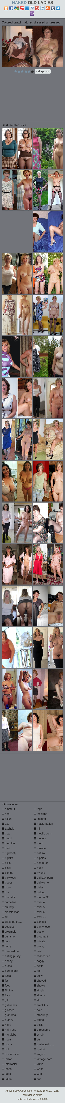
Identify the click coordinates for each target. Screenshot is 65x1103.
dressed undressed (15, 951)
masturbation (43, 823)
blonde (7, 872)
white (39, 1068)
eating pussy (11, 956)
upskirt (39, 1049)
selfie (39, 965)
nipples (40, 858)
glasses (8, 1010)
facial (6, 975)
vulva (39, 1064)
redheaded (42, 956)
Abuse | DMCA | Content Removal (24, 1090)
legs (38, 809)
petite (39, 931)
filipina (7, 990)
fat (5, 980)
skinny (39, 995)
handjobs (9, 1034)
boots (7, 887)
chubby (8, 907)
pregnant (41, 936)
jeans (7, 1068)
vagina (39, 1054)
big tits (7, 858)
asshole (8, 828)
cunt (6, 941)
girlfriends (9, 1005)
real (38, 951)
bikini (6, 862)
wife (38, 1073)
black (6, 867)
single (39, 990)
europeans (10, 970)
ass (5, 823)
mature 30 (41, 897)
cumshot (8, 936)
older (38, 887)
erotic (7, 965)
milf (37, 828)
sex (37, 970)
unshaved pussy (45, 1044)
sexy (38, 975)
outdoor (40, 892)
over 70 (40, 916)
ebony (7, 961)
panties (40, 921)
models (40, 838)
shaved (40, 980)
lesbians (40, 813)
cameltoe (9, 902)
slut (37, 1000)
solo (38, 1010)
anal (6, 813)
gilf (5, 1000)
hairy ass (9, 1029)
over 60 (40, 911)
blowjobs (9, 877)
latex (6, 1073)
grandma (9, 1014)
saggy (39, 961)
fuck (6, 995)
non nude (41, 862)
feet (6, 985)
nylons (39, 872)
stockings (41, 1014)
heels (7, 1039)
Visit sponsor (43, 71)
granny (7, 1019)
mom (38, 843)
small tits (41, 1005)
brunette (8, 897)
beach (7, 838)
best (6, 848)
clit (5, 916)
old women (42, 882)
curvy (7, 946)
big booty (9, 853)
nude (38, 867)
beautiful (8, 843)
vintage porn (43, 1059)
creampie (9, 931)
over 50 (40, 907)
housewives (10, 1054)
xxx (37, 1078)
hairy (6, 1024)
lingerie (40, 818)
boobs (7, 882)
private (39, 941)
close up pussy (12, 921)
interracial (9, 1064)
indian (7, 1059)
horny (7, 1044)
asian (7, 818)
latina (7, 1078)
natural (39, 853)
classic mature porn (15, 911)
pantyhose (42, 926)
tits (37, 1039)
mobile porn (42, 833)
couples (8, 926)
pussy (39, 946)
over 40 (40, 902)
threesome (42, 1029)
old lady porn (43, 877)
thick (38, 1024)
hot (5, 1049)
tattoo (39, 1019)
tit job (39, 1034)
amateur (8, 809)
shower (40, 985)
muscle (40, 848)
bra (5, 892)
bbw (6, 833)
